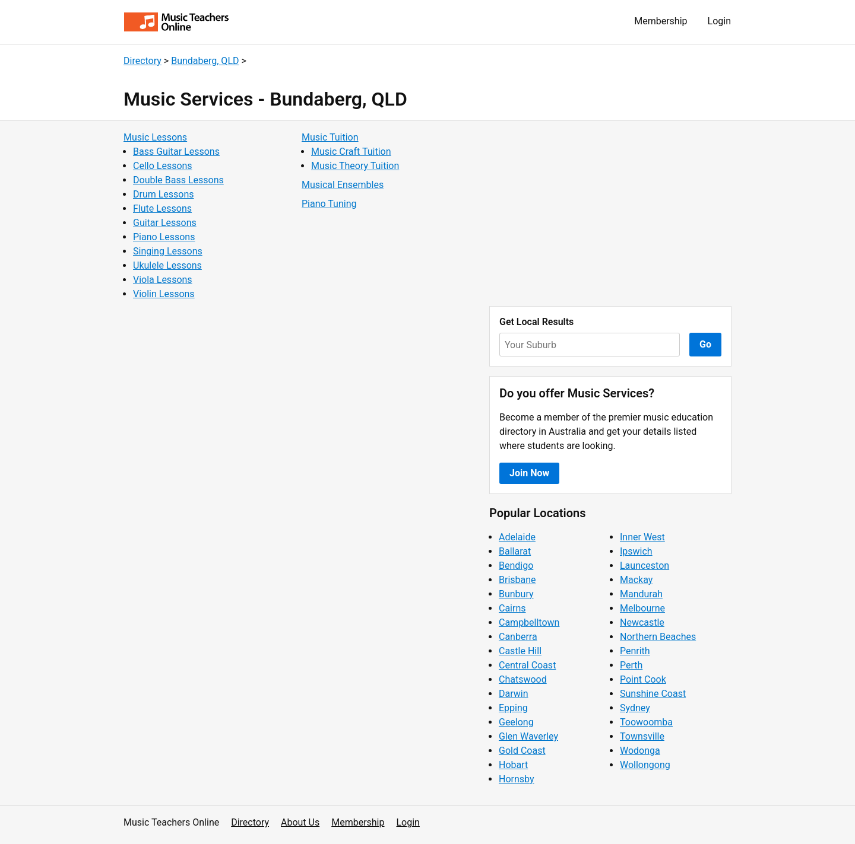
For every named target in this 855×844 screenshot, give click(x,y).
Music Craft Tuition (351, 151)
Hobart (513, 764)
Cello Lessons (162, 165)
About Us (300, 822)
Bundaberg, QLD (205, 60)
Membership (660, 21)
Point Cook (643, 679)
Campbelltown (529, 622)
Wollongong (645, 764)
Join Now (529, 473)
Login (719, 21)
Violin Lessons (164, 294)
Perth (631, 665)
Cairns (512, 608)
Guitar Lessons (165, 222)
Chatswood (523, 679)
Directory (143, 60)
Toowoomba (646, 722)
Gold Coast (522, 750)
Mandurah (641, 594)
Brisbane (517, 579)
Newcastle (642, 622)
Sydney (635, 708)
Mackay (636, 579)
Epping (513, 708)
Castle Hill (520, 651)
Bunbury (516, 594)
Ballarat (515, 551)
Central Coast (527, 665)
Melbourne (642, 608)
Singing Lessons (167, 251)
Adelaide (517, 537)
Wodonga (640, 750)
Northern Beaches (658, 636)
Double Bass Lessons (178, 180)
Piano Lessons (164, 237)
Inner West (642, 537)
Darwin (513, 693)
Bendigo (516, 565)
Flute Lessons (162, 208)
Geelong (516, 722)
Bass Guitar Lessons (176, 151)
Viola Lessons (162, 279)
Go (705, 344)
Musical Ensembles (343, 184)
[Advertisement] (610, 213)
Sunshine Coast (653, 693)
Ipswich (636, 551)
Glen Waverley (528, 736)
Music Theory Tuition (355, 165)
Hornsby (516, 779)
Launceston (644, 565)
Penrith (635, 651)
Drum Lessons (163, 194)
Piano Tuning (329, 203)
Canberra (518, 636)
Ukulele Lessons (167, 265)
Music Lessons (155, 137)
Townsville (642, 736)
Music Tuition (330, 137)
